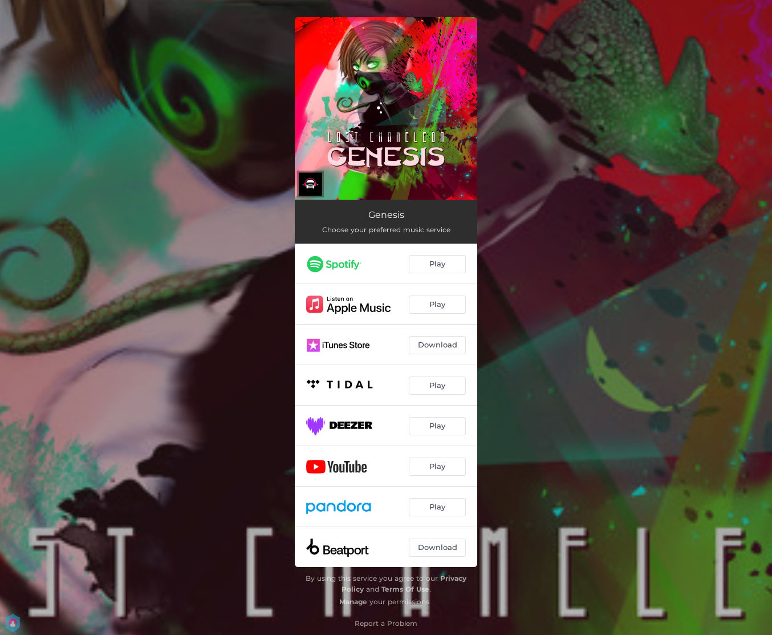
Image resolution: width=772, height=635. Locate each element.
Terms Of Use (405, 589)
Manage (353, 601)
